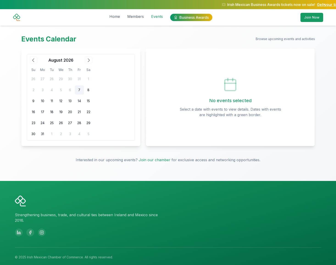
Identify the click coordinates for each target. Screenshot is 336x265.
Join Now (311, 17)
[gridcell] (79, 90)
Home (114, 16)
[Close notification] (324, 4)
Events (157, 16)
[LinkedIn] (19, 232)
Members (135, 16)
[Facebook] (30, 232)
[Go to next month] (88, 60)
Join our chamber (154, 160)
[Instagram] (42, 232)
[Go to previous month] (33, 60)
